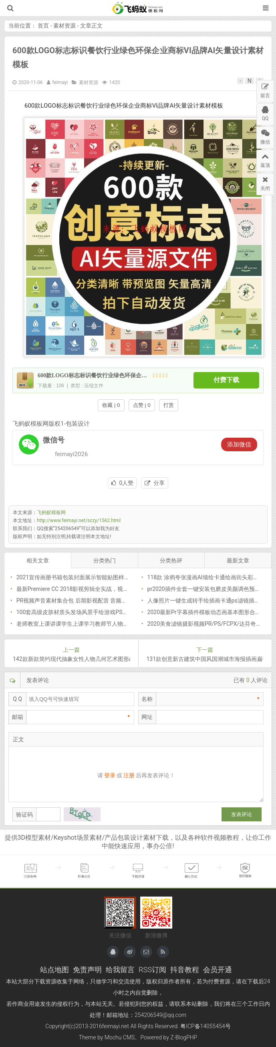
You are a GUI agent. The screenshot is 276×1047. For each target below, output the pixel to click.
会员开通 (217, 969)
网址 (147, 717)
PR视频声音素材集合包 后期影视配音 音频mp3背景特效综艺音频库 (99, 600)
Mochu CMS (120, 1037)
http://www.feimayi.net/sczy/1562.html (79, 520)
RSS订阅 (152, 969)
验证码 (24, 814)
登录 (109, 775)
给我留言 (120, 969)
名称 (147, 699)
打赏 (168, 405)
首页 (43, 25)
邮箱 (17, 717)
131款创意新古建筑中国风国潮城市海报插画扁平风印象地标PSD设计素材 (205, 659)
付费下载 (226, 380)
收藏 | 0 (111, 405)
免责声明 (87, 969)
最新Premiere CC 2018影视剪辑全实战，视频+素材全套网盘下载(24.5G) (105, 589)
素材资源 (64, 25)
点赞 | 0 (142, 405)
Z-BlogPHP (183, 1037)
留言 (265, 89)
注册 (129, 775)
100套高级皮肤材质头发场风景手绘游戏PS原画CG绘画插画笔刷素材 (101, 612)
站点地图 (54, 969)
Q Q (17, 699)
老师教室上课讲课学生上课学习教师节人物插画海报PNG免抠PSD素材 (103, 624)
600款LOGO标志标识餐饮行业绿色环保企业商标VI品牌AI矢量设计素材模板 (89, 375)
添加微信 (239, 444)
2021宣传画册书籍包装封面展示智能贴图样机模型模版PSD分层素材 (100, 577)
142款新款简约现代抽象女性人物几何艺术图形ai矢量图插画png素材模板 (71, 659)
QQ (265, 112)
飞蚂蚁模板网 (138, 8)
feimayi (60, 82)
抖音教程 (184, 969)
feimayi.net (115, 1026)
